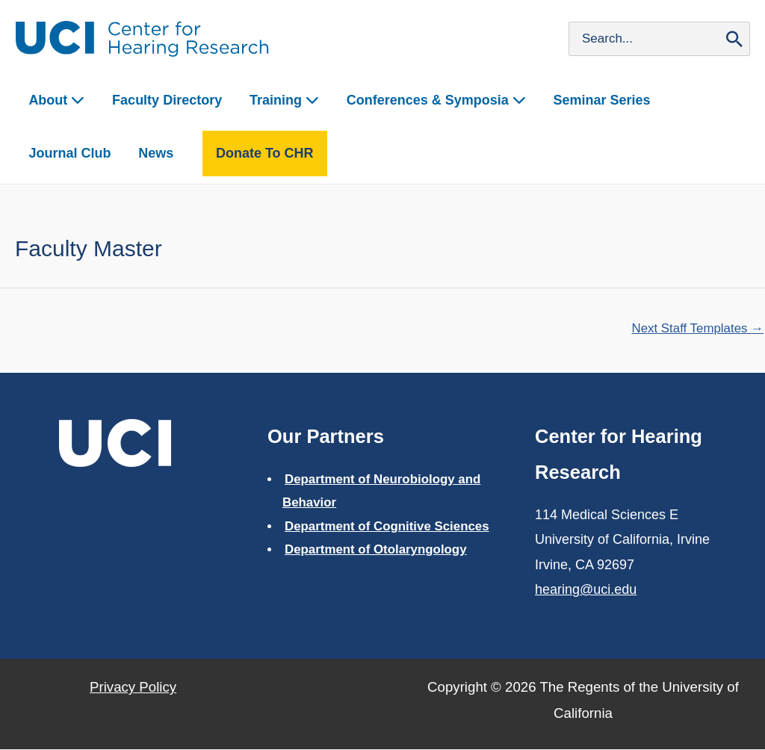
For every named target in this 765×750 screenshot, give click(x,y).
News (43, 153)
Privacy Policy (133, 687)
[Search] (734, 38)
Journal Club (679, 100)
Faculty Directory (156, 100)
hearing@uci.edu (586, 590)
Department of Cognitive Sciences (388, 526)
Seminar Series (569, 100)
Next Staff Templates (697, 328)
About (53, 100)
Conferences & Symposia (411, 100)
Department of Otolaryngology (376, 550)
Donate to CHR (144, 153)
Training (266, 100)
